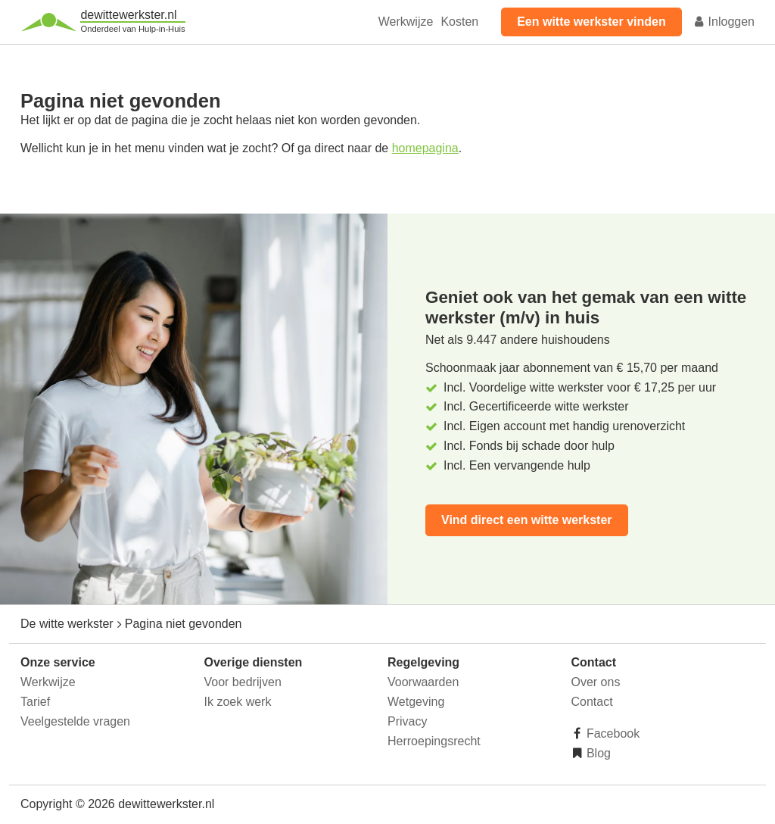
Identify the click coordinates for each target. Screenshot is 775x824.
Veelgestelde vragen (75, 721)
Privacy (407, 721)
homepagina (425, 148)
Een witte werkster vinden (591, 21)
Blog (597, 753)
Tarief (35, 701)
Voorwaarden (423, 682)
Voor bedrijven (243, 682)
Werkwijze (406, 21)
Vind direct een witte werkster (526, 519)
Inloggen (724, 21)
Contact (592, 701)
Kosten (459, 21)
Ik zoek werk (238, 701)
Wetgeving (416, 701)
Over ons (596, 682)
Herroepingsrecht (434, 741)
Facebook (612, 733)
